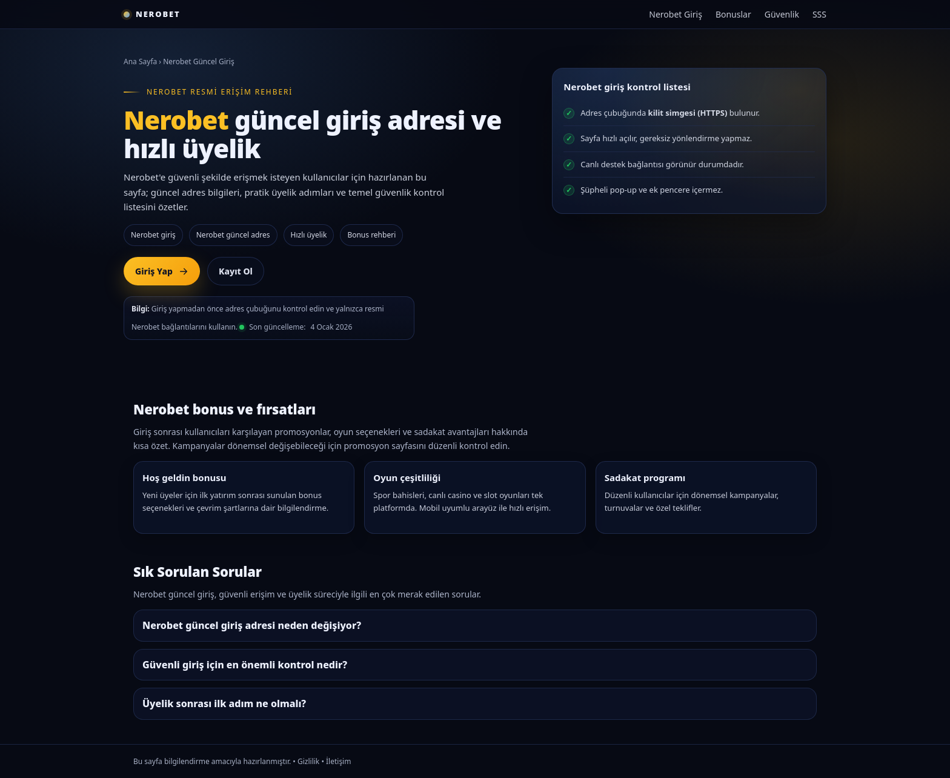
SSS (819, 14)
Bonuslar (733, 14)
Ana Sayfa (140, 61)
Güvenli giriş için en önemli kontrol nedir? (244, 664)
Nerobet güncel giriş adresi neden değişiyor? (251, 625)
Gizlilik (308, 761)
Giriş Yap (161, 271)
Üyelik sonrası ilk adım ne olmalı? (224, 703)
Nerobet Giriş (675, 14)
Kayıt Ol (236, 271)
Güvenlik (782, 14)
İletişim (338, 761)
